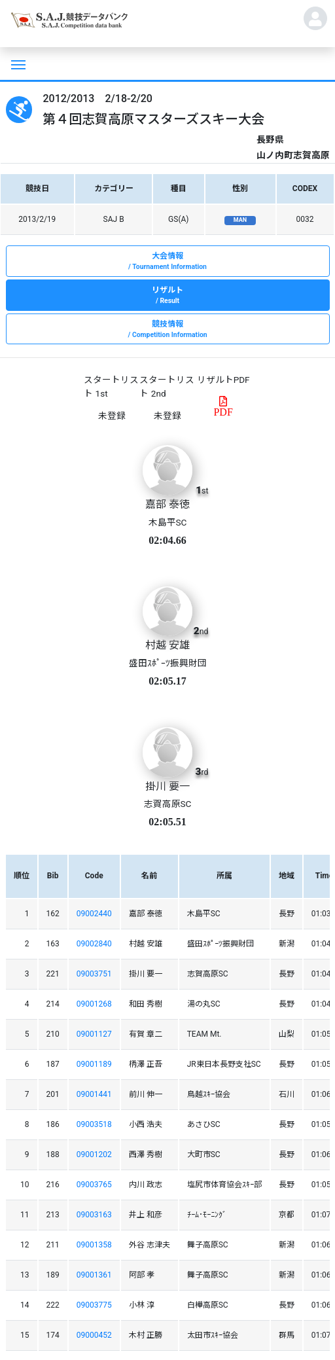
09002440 (94, 913)
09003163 (94, 1214)
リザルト (167, 295)
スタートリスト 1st (111, 386)
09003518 (94, 1124)
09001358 (94, 1244)
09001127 (94, 1034)
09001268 (94, 1004)
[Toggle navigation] (17, 63)
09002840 (94, 943)
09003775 (94, 1305)
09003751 (94, 973)
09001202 (94, 1154)
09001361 (94, 1274)
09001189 (94, 1064)
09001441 (94, 1094)
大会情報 (167, 261)
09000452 (94, 1335)
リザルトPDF (223, 379)
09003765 (94, 1184)
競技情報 (167, 329)
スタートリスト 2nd (166, 386)
